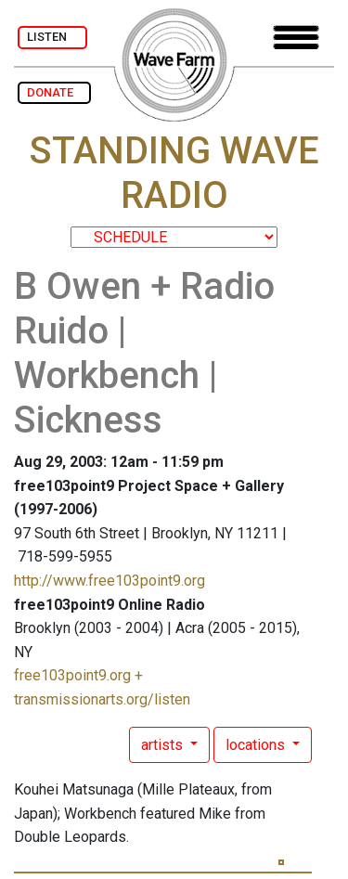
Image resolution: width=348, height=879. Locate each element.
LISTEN (52, 37)
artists (164, 745)
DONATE (54, 92)
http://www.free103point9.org (109, 580)
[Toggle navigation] (296, 37)
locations (257, 745)
